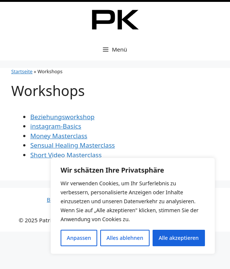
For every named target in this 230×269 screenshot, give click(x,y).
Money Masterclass (58, 136)
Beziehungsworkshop (62, 116)
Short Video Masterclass (66, 155)
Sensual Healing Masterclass (72, 145)
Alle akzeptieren (179, 237)
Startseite (22, 71)
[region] (132, 206)
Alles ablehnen (125, 237)
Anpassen (79, 237)
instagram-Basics (55, 126)
